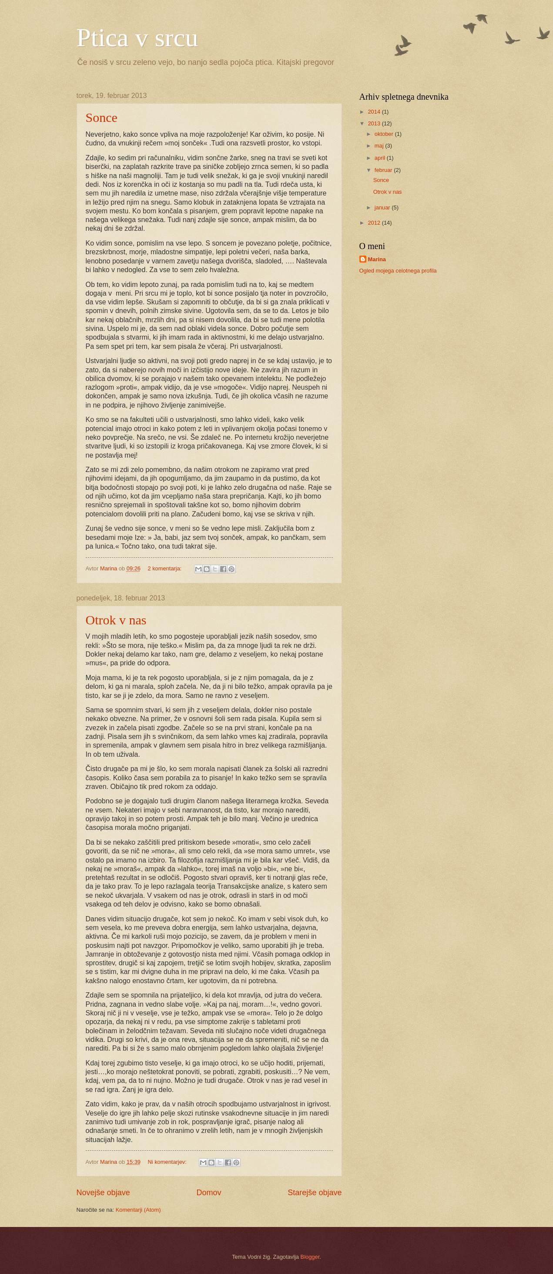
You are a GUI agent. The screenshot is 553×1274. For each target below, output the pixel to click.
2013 (375, 123)
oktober (385, 134)
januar (383, 207)
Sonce (101, 117)
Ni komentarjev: (167, 1162)
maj (380, 145)
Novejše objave (103, 1192)
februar (384, 170)
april (381, 158)
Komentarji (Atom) (138, 1210)
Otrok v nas (116, 620)
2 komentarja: (165, 568)
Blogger (310, 1257)
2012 (375, 222)
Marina (377, 259)
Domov (208, 1192)
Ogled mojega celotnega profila (398, 270)
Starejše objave (315, 1192)
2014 (375, 111)
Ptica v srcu (137, 37)
